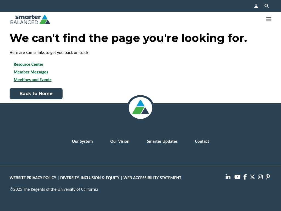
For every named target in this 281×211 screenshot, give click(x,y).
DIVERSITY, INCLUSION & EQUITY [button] (90, 177)
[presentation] (229, 177)
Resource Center (28, 64)
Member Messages (31, 72)
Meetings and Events (32, 79)
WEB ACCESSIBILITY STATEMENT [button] (152, 177)
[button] (256, 5)
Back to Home (36, 93)
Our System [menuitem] (82, 141)
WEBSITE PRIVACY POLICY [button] (33, 177)
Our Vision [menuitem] (120, 141)
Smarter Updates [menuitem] (162, 141)
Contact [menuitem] (202, 141)
